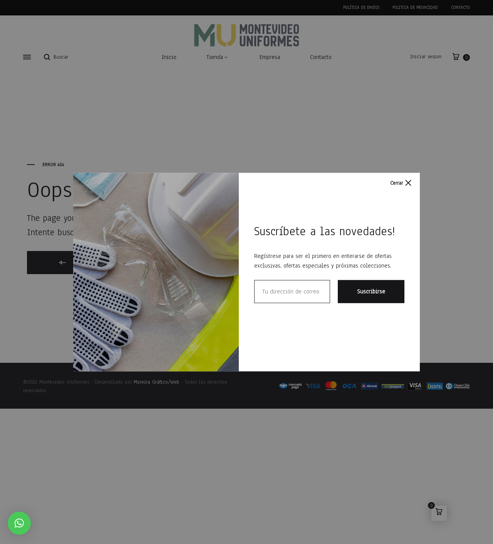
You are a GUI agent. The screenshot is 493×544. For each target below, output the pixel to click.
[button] (19, 523)
